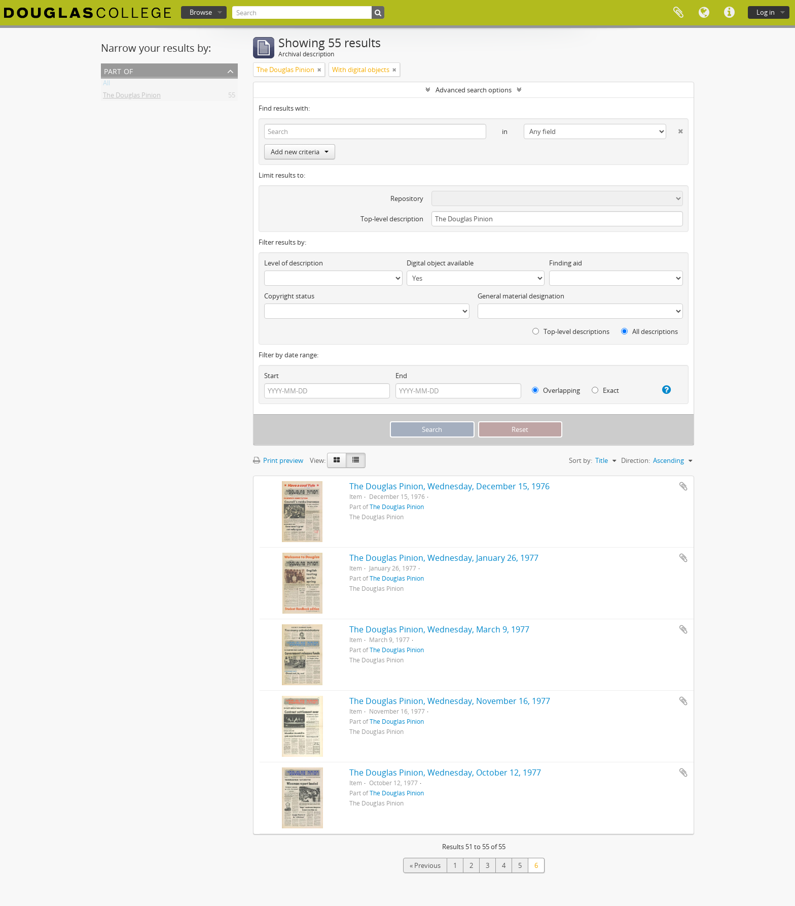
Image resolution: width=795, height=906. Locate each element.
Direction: (635, 460)
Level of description (293, 262)
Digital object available (440, 262)
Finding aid (565, 262)
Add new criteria (300, 151)
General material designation (521, 295)
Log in (765, 12)
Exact (605, 390)
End (401, 375)
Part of (118, 70)
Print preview (278, 460)
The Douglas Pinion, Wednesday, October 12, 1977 (445, 772)
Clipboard (678, 12)
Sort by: (580, 460)
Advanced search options (474, 89)
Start (271, 375)
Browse (201, 12)
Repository (406, 198)
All (106, 84)
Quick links (729, 12)
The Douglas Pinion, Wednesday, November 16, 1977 (449, 701)
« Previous (425, 865)
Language (703, 12)
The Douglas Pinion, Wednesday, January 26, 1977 (443, 557)
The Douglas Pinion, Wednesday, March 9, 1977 (439, 629)
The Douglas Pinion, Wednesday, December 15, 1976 (449, 486)
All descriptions (649, 331)
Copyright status (289, 295)
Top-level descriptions (570, 331)
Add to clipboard (683, 486)
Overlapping (556, 390)
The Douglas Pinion (132, 97)
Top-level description (391, 218)
